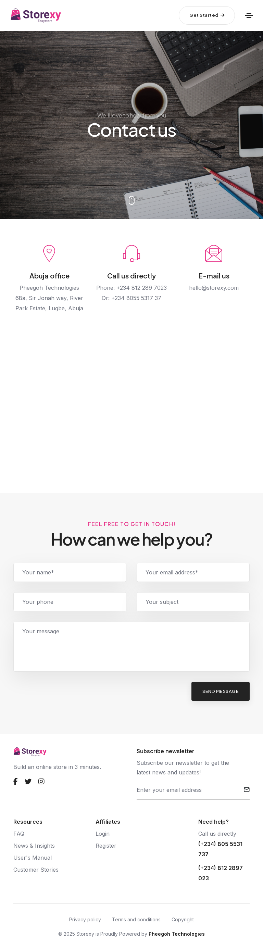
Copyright (183, 919)
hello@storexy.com (214, 287)
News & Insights (34, 845)
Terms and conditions (136, 919)
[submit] (246, 790)
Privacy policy (85, 919)
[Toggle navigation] (249, 15)
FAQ (18, 833)
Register (106, 845)
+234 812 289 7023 (141, 287)
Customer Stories (36, 869)
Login (103, 833)
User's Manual (32, 857)
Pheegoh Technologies (177, 934)
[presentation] (65, 695)
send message (220, 691)
